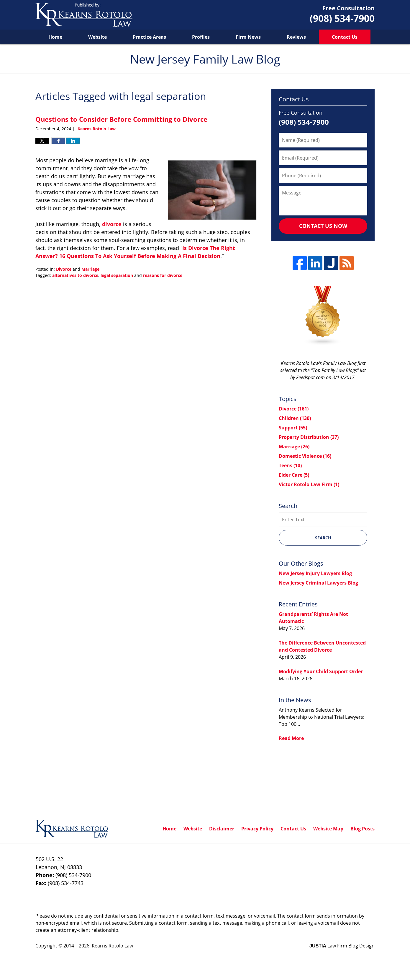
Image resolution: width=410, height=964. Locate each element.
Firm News (248, 37)
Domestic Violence (305, 456)
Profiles (201, 37)
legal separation (117, 275)
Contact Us (344, 37)
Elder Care (294, 475)
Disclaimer (221, 828)
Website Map (328, 828)
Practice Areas (149, 37)
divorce (112, 224)
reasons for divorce (162, 275)
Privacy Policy (257, 828)
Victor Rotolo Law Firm (309, 484)
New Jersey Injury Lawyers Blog (315, 573)
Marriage (90, 269)
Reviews (296, 37)
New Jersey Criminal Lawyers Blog (318, 583)
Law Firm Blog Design (342, 945)
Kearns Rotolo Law (112, 945)
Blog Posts (362, 828)
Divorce (63, 269)
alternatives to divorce (75, 275)
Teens (290, 465)
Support (293, 427)
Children (295, 418)
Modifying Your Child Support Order (321, 671)
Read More (291, 738)
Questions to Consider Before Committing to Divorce (121, 119)
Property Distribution (309, 437)
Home (55, 37)
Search (323, 538)
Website (97, 37)
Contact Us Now (323, 225)
